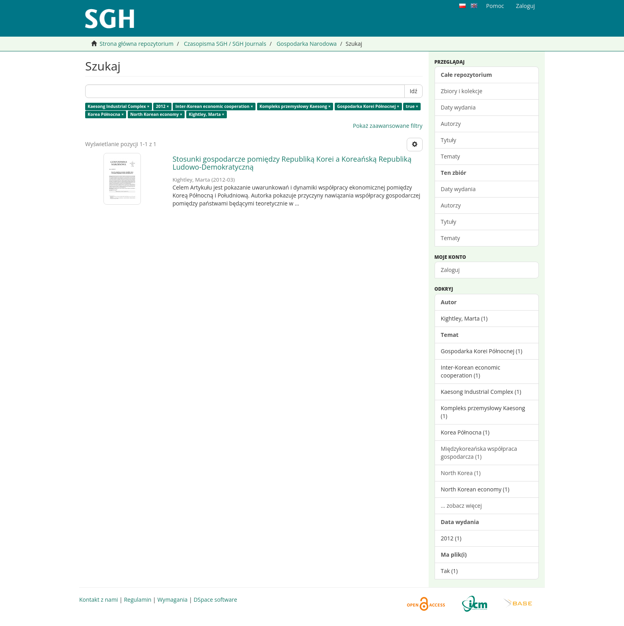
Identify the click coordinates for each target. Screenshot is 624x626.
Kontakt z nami (98, 599)
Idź (413, 91)
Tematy (450, 156)
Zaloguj (450, 270)
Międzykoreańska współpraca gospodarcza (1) (479, 452)
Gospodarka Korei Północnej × (368, 106)
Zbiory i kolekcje (462, 91)
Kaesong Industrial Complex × (118, 106)
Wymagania (172, 599)
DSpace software (215, 599)
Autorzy (451, 123)
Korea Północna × (106, 114)
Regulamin (137, 599)
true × (412, 106)
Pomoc (495, 6)
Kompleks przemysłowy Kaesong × (295, 106)
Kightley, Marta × (206, 114)
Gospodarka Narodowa (307, 43)
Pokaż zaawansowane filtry (388, 125)
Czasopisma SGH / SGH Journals (225, 43)
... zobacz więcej (461, 505)
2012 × (162, 106)
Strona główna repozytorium (136, 43)
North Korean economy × (156, 114)
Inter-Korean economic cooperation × (214, 106)
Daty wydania (458, 107)
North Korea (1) (461, 473)
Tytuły (448, 140)
